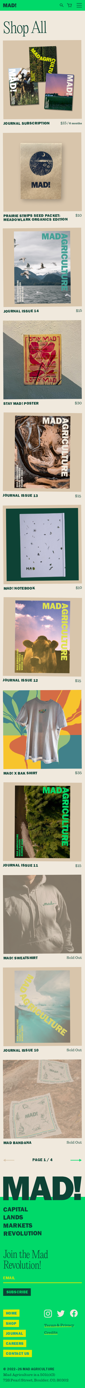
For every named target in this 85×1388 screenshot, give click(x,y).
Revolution (22, 1233)
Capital (15, 1209)
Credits (51, 1332)
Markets (18, 1225)
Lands (13, 1217)
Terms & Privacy (59, 1325)
